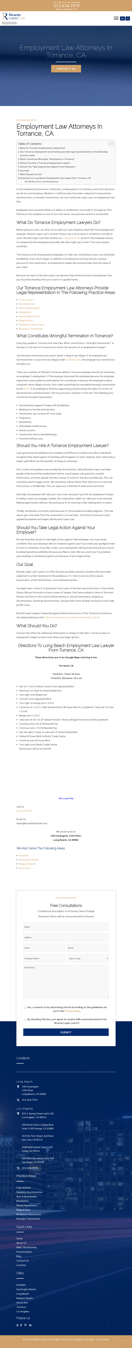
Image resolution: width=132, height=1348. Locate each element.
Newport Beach (27, 863)
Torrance (21, 1306)
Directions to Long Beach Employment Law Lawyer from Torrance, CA (55, 177)
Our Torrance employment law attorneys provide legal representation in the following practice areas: (64, 153)
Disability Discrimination (29, 1192)
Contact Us (22, 1260)
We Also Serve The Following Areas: (44, 181)
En (122, 18)
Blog (18, 1256)
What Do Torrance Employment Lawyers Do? (42, 147)
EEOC (26, 388)
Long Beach (22, 1293)
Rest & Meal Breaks (29, 307)
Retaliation (25, 312)
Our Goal (24, 170)
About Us (21, 1242)
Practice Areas (24, 1251)
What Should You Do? (31, 174)
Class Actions (26, 299)
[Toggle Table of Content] (110, 143)
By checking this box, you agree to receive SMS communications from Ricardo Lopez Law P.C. (67, 1021)
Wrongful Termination (31, 328)
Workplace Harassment (31, 324)
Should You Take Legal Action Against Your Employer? (48, 166)
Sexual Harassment (29, 316)
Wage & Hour (26, 320)
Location (21, 1264)
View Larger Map (66, 798)
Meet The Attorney (26, 1247)
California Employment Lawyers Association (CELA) (71, 617)
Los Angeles (22, 1311)
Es (128, 18)
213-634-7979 (66, 6)
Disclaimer (78, 1339)
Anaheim (24, 855)
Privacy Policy (72, 1010)
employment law (71, 237)
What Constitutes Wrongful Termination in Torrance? (47, 158)
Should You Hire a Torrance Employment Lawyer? (45, 162)
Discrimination (27, 303)
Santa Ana (24, 867)
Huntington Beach (29, 859)
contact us (66, 68)
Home (19, 1238)
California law (73, 359)
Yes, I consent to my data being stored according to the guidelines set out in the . (67, 1008)
